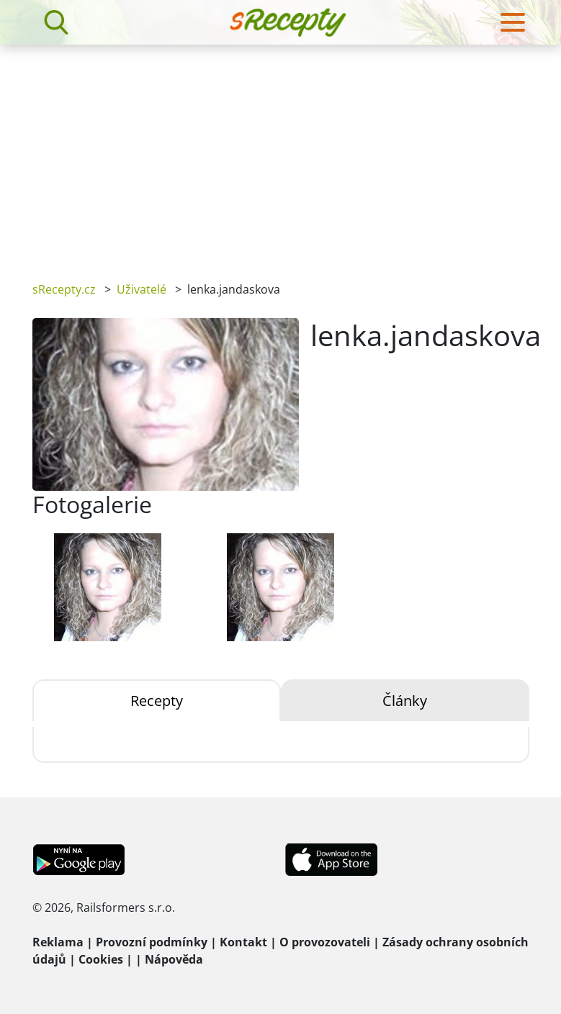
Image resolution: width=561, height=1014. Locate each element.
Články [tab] (404, 700)
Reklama (58, 942)
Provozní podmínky (151, 942)
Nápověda (174, 959)
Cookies (100, 959)
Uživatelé (141, 289)
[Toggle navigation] (512, 22)
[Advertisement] (280, 152)
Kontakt (243, 942)
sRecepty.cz (64, 289)
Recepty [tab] (156, 700)
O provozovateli (324, 942)
